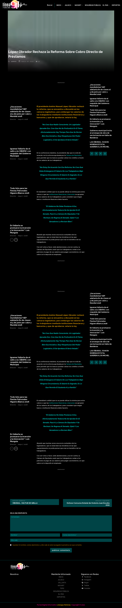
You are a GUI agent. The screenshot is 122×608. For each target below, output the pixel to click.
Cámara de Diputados (74, 156)
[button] (50, 5)
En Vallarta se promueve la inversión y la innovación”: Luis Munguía (20, 229)
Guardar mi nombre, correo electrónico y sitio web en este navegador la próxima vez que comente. (47, 545)
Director (13, 119)
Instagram (87, 580)
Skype (86, 583)
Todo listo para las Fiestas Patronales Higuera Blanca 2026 (19, 191)
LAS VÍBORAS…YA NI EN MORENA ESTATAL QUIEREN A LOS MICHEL (99, 144)
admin (13, 62)
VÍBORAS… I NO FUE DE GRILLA (24, 504)
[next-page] (16, 240)
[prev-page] (12, 240)
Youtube (87, 589)
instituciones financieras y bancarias (62, 195)
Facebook (87, 577)
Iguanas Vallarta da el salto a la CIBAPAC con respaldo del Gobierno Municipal (20, 152)
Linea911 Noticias (64, 605)
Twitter (86, 586)
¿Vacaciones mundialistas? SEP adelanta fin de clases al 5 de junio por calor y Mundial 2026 (21, 112)
